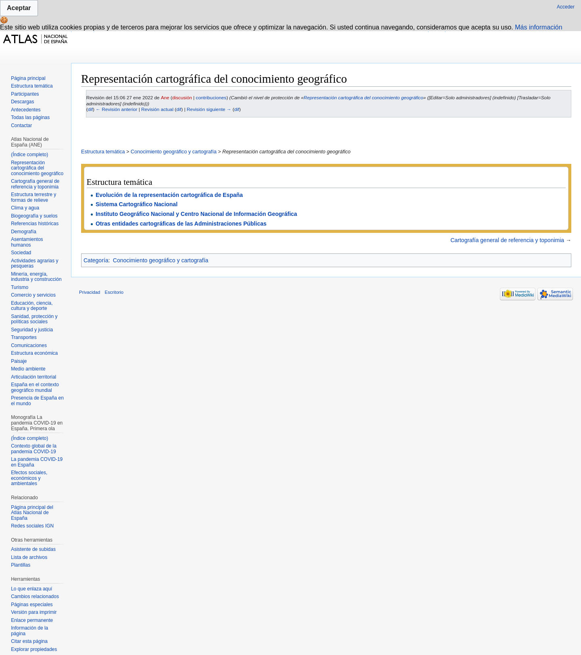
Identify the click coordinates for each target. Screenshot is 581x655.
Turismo (19, 287)
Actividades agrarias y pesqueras (34, 263)
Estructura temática (103, 152)
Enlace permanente (32, 620)
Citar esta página (29, 641)
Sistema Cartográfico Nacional (137, 204)
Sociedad (21, 252)
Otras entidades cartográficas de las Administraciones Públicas (181, 223)
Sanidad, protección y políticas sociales (34, 319)
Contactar (21, 125)
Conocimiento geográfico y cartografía (174, 152)
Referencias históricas (35, 223)
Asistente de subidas (33, 549)
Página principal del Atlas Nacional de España (32, 512)
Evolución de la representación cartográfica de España (169, 195)
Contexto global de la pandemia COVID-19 (33, 448)
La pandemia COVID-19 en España (37, 462)
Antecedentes (25, 110)
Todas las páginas (30, 117)
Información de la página (29, 630)
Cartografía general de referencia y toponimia (507, 240)
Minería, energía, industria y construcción (36, 277)
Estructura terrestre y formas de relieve (33, 197)
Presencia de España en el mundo (37, 400)
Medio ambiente (28, 369)
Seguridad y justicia (32, 330)
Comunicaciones (29, 345)
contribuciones (211, 97)
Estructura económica (34, 353)
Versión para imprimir (33, 612)
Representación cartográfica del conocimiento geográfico (364, 97)
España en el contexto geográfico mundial (35, 387)
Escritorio (113, 292)
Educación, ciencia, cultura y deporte (31, 306)
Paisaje (19, 361)
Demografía (23, 231)
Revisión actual (157, 109)
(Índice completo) (29, 154)
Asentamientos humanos (27, 242)
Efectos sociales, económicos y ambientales (29, 478)
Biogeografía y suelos (34, 216)
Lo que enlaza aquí (31, 589)
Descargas (22, 102)
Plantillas (20, 565)
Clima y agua (25, 208)
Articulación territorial (33, 377)
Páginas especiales (31, 604)
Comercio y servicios (33, 295)
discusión (182, 97)
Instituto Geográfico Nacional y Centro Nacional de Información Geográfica (196, 214)
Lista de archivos (29, 557)
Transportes (24, 337)
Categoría (96, 260)
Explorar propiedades (34, 649)
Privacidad (89, 292)
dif (90, 109)
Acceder (566, 7)
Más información (538, 27)
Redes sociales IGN (32, 526)
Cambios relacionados (35, 596)
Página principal (28, 78)
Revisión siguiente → (209, 109)
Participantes (25, 94)
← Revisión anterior (116, 109)
